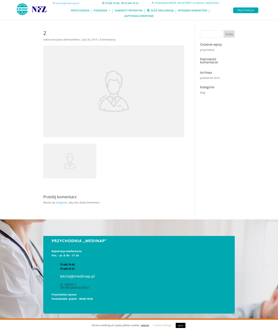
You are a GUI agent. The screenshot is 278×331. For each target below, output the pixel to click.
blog (202, 92)
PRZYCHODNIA (80, 10)
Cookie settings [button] (162, 325)
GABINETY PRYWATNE (129, 10)
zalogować (62, 202)
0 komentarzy (107, 39)
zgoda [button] (180, 325)
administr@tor (71, 39)
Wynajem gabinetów (192, 10)
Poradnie (100, 10)
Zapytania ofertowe (139, 16)
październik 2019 (210, 78)
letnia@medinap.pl (68, 3)
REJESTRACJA (245, 10)
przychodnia (207, 50)
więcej (145, 325)
